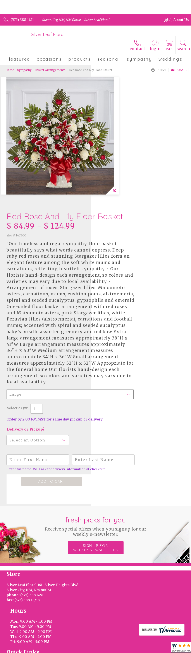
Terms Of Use (17, 638)
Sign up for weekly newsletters (95, 492)
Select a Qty (108, 344)
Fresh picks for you (95, 470)
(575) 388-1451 (22, 19)
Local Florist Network (76, 638)
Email (178, 70)
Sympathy (24, 70)
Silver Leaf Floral (48, 34)
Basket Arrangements (50, 70)
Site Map (104, 638)
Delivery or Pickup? (117, 370)
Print (158, 70)
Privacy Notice (44, 638)
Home (9, 70)
